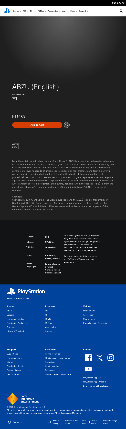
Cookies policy (94, 422)
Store (72, 11)
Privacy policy (56, 422)
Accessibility (88, 314)
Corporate (11, 327)
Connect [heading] (87, 349)
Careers (10, 314)
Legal (48, 422)
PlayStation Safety (15, 357)
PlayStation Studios (15, 319)
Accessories (53, 11)
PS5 (24, 11)
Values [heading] (87, 306)
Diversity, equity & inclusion (95, 323)
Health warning (52, 366)
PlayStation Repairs (15, 366)
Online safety (89, 319)
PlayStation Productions (17, 323)
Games (16, 11)
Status (10, 362)
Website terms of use (71, 422)
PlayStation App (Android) (94, 381)
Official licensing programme (58, 374)
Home (9, 298)
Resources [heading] (51, 349)
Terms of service (52, 353)
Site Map (84, 422)
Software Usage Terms (110, 422)
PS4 (31, 11)
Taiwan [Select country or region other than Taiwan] (15, 422)
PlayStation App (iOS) (92, 377)
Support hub (12, 353)
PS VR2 (48, 319)
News (64, 11)
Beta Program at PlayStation (95, 385)
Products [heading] (50, 306)
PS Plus (41, 11)
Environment (88, 310)
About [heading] (10, 306)
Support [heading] (11, 349)
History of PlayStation (16, 331)
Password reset (14, 370)
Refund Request (14, 374)
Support (82, 11)
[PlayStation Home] (7, 11)
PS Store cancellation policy (57, 357)
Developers (50, 370)
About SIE (11, 310)
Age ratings (50, 362)
